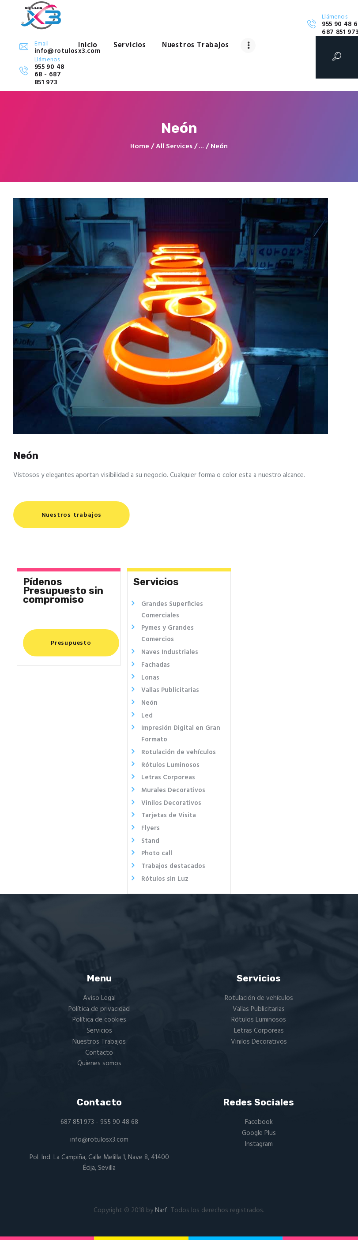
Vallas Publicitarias (170, 690)
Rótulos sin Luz (164, 879)
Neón (149, 703)
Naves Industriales (169, 652)
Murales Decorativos (173, 790)
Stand (150, 841)
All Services (174, 146)
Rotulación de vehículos (178, 752)
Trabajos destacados (173, 866)
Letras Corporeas (168, 777)
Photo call (156, 853)
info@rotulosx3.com (99, 1140)
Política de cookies (99, 1020)
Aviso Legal (99, 998)
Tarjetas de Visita (168, 815)
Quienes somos (99, 1063)
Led (147, 715)
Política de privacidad (99, 1009)
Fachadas (155, 665)
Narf (161, 1210)
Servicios (99, 1031)
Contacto (99, 1053)
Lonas (150, 678)
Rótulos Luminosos (170, 765)
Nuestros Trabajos (99, 1042)
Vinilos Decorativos (171, 803)
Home (139, 147)
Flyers (150, 828)
